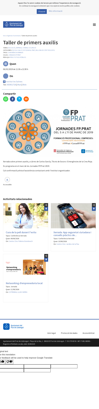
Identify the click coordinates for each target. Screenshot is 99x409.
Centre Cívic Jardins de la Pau (67, 244)
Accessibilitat (89, 333)
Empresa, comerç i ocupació (26, 48)
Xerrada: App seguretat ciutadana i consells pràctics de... (72, 234)
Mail (19, 84)
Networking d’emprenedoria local (24, 283)
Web (24, 84)
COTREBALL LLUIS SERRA (18, 292)
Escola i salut (17, 50)
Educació (11, 48)
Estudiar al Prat (29, 50)
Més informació (55, 11)
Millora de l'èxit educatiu (45, 50)
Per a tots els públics (18, 57)
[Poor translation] (9, 362)
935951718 (11, 84)
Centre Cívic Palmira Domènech (21, 241)
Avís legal (51, 333)
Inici (4, 36)
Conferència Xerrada (15, 52)
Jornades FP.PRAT (14, 55)
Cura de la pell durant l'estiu (21, 232)
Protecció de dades (69, 333)
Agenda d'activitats (13, 36)
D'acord (41, 11)
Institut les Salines (14, 81)
